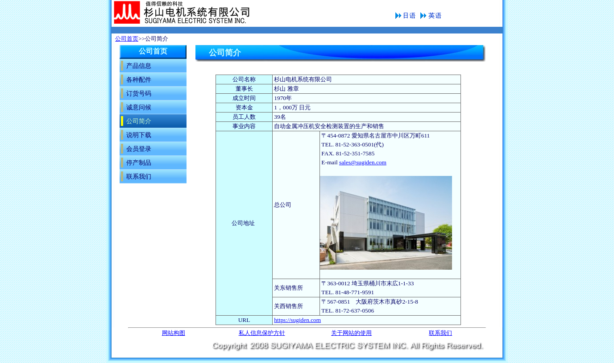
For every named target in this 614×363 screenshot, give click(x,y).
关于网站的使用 (351, 333)
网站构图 (173, 333)
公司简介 (202, 13)
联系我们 (440, 333)
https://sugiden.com (297, 320)
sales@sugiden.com (362, 162)
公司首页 (126, 38)
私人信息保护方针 (262, 333)
